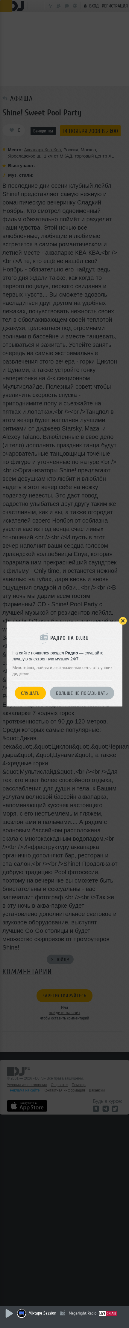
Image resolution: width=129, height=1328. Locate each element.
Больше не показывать (82, 693)
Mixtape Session (42, 1313)
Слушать (30, 693)
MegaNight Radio (82, 1313)
